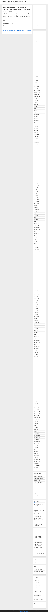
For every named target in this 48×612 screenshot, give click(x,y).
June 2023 (36, 102)
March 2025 (36, 60)
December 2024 (37, 66)
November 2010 (37, 389)
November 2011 (37, 366)
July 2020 (36, 171)
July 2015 (36, 284)
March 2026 (36, 37)
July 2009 (36, 421)
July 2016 (36, 261)
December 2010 (37, 387)
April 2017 (36, 243)
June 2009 (36, 423)
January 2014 (36, 314)
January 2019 (36, 201)
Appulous (35, 19)
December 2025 (37, 43)
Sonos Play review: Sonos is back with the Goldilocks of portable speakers (39, 510)
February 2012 (36, 360)
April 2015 (36, 290)
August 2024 (36, 74)
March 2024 (36, 84)
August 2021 (36, 146)
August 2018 (36, 211)
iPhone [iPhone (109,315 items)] (41, 586)
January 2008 (36, 457)
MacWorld (36, 25)
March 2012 (36, 358)
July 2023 (36, 100)
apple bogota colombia (38, 495)
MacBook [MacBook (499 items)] (35, 591)
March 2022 (36, 132)
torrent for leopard (37, 497)
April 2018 (36, 219)
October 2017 (36, 231)
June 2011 (36, 376)
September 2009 (37, 417)
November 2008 (37, 437)
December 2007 (37, 459)
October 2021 (36, 142)
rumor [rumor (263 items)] (38, 596)
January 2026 (36, 41)
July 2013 (36, 326)
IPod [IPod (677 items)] (40, 587)
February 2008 (36, 455)
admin (11, 11)
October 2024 (36, 70)
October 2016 (36, 255)
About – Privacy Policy (38, 606)
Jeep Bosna (36, 562)
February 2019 (36, 199)
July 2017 (35, 237)
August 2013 (36, 324)
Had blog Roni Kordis (39, 529)
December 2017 (37, 227)
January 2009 (36, 433)
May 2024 (36, 80)
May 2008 (36, 449)
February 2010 (36, 407)
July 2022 (36, 124)
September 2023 (37, 96)
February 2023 (36, 110)
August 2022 (36, 122)
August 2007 (36, 467)
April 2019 (36, 195)
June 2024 (36, 78)
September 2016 (37, 257)
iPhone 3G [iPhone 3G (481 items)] (35, 587)
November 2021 (37, 140)
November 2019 (37, 181)
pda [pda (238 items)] (38, 595)
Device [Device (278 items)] (42, 582)
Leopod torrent (36, 493)
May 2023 (36, 104)
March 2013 (36, 334)
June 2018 (36, 215)
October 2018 (36, 207)
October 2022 (36, 118)
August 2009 (36, 419)
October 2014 (36, 296)
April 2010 (36, 403)
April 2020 (36, 177)
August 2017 (36, 235)
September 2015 (37, 280)
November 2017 (37, 229)
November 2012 (37, 342)
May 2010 (36, 401)
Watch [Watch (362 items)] (35, 599)
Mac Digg (36, 23)
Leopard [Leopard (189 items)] (39, 589)
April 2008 (36, 451)
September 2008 (37, 441)
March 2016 (36, 269)
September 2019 (37, 185)
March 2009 (36, 429)
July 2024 (36, 76)
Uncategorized (36, 27)
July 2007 (36, 469)
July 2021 (36, 148)
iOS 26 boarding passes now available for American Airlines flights (39, 524)
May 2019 (36, 193)
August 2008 (36, 443)
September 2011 (37, 370)
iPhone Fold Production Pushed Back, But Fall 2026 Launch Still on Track (39, 515)
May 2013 (36, 330)
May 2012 (36, 354)
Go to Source (5, 21)
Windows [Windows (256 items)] (37, 599)
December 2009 (37, 411)
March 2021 (36, 156)
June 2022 (36, 126)
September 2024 (37, 72)
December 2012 (37, 340)
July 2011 (35, 374)
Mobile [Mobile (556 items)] (43, 593)
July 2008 (36, 445)
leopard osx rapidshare (38, 487)
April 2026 (36, 35)
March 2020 (36, 179)
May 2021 (36, 152)
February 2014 (36, 312)
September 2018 (37, 209)
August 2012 (36, 348)
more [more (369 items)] (35, 595)
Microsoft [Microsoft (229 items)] (40, 593)
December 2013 (37, 316)
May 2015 (36, 288)
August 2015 (36, 282)
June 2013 (36, 328)
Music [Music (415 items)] (37, 595)
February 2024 (36, 86)
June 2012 (36, 352)
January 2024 (36, 88)
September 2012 (37, 346)
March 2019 (36, 197)
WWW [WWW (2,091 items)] (42, 599)
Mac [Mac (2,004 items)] (41, 589)
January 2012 (36, 362)
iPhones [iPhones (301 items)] (38, 587)
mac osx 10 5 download (38, 478)
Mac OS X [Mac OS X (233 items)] (38, 593)
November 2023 (37, 92)
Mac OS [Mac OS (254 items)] (38, 591)
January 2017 (36, 249)
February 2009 (36, 431)
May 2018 (36, 217)
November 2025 (37, 45)
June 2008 (36, 447)
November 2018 (37, 205)
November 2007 (37, 461)
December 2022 (37, 114)
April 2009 (36, 427)
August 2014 (36, 300)
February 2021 (36, 158)
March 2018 (36, 221)
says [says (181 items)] (40, 596)
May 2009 (36, 425)
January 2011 (36, 385)
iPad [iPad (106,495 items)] (37, 586)
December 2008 (37, 435)
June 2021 (36, 150)
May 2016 (36, 265)
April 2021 (36, 154)
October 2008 (36, 439)
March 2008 (36, 453)
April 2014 (36, 308)
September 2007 (37, 465)
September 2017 (37, 233)
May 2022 (36, 128)
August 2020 (36, 169)
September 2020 (37, 167)
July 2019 (36, 189)
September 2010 (37, 393)
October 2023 (36, 94)
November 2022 (37, 116)
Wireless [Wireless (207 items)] (40, 599)
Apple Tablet (36, 17)
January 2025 (36, 64)
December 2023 (37, 90)
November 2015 (37, 276)
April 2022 (36, 130)
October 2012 (36, 344)
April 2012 (36, 356)
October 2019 (36, 183)
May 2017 (36, 241)
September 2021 (37, 144)
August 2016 (36, 259)
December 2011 (37, 364)
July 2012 (36, 350)
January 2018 (36, 225)
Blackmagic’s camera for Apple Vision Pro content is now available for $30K (39, 506)
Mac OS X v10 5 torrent (38, 480)
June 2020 (36, 173)
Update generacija (37, 532)
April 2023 (36, 106)
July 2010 (36, 397)
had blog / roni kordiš (38, 569)
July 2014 (36, 302)
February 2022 (36, 134)
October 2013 (36, 320)
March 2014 (36, 310)
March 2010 (36, 405)
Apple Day (6, 25)
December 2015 (37, 274)
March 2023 (36, 108)
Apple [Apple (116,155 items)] (37, 581)
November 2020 (37, 163)
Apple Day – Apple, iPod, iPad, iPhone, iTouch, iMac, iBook (14, 1)
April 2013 (36, 332)
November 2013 (37, 318)
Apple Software (37, 15)
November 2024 (37, 68)
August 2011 (36, 372)
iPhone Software (37, 21)
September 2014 (37, 298)
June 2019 (36, 191)
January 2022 (36, 136)
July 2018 (36, 213)
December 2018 (37, 203)
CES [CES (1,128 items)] (37, 582)
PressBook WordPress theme (38, 610)
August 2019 (36, 187)
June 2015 (36, 286)
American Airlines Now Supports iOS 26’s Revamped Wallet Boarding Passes (39, 519)
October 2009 (36, 415)
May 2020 (36, 175)
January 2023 (36, 112)
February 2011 (36, 383)
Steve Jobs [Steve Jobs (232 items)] (42, 596)
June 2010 (36, 399)
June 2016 (36, 263)
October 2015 (36, 278)
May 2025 (36, 56)
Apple (35, 9)
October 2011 (36, 368)
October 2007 (36, 463)
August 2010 (36, 395)
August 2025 (36, 51)
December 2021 (37, 138)
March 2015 (36, 292)
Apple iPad (36, 13)
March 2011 (36, 381)
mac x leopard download (38, 476)
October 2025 (36, 47)
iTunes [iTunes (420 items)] (37, 589)
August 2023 (36, 98)
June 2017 (36, 239)
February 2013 (36, 336)
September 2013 (37, 322)
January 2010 (36, 409)
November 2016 (37, 253)
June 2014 (36, 304)
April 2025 (36, 58)
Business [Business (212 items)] (35, 582)
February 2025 (36, 62)
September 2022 (37, 120)
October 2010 (36, 391)
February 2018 (36, 223)
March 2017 (36, 245)
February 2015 (36, 294)
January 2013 (36, 338)
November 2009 (37, 413)
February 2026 (36, 39)
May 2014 (36, 306)
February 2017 (36, 247)
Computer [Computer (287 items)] (39, 582)
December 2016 (37, 251)
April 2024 (36, 82)
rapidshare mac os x (37, 485)
